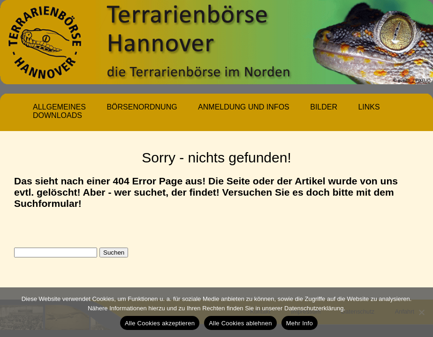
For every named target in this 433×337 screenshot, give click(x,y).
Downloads (57, 115)
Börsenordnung (141, 107)
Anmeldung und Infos (243, 107)
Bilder (323, 107)
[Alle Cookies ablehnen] (421, 312)
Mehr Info (299, 323)
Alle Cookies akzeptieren (160, 323)
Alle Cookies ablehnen (240, 323)
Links (369, 107)
